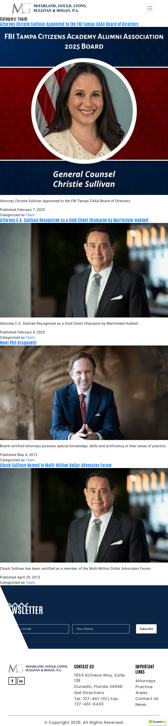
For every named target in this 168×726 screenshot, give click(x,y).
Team (30, 215)
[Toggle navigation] (150, 8)
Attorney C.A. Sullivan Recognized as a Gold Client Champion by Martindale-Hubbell (74, 220)
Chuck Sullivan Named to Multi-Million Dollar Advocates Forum (56, 465)
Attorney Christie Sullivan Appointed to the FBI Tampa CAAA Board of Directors (69, 24)
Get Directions (89, 692)
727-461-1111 (94, 698)
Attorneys (145, 681)
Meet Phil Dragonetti (18, 343)
